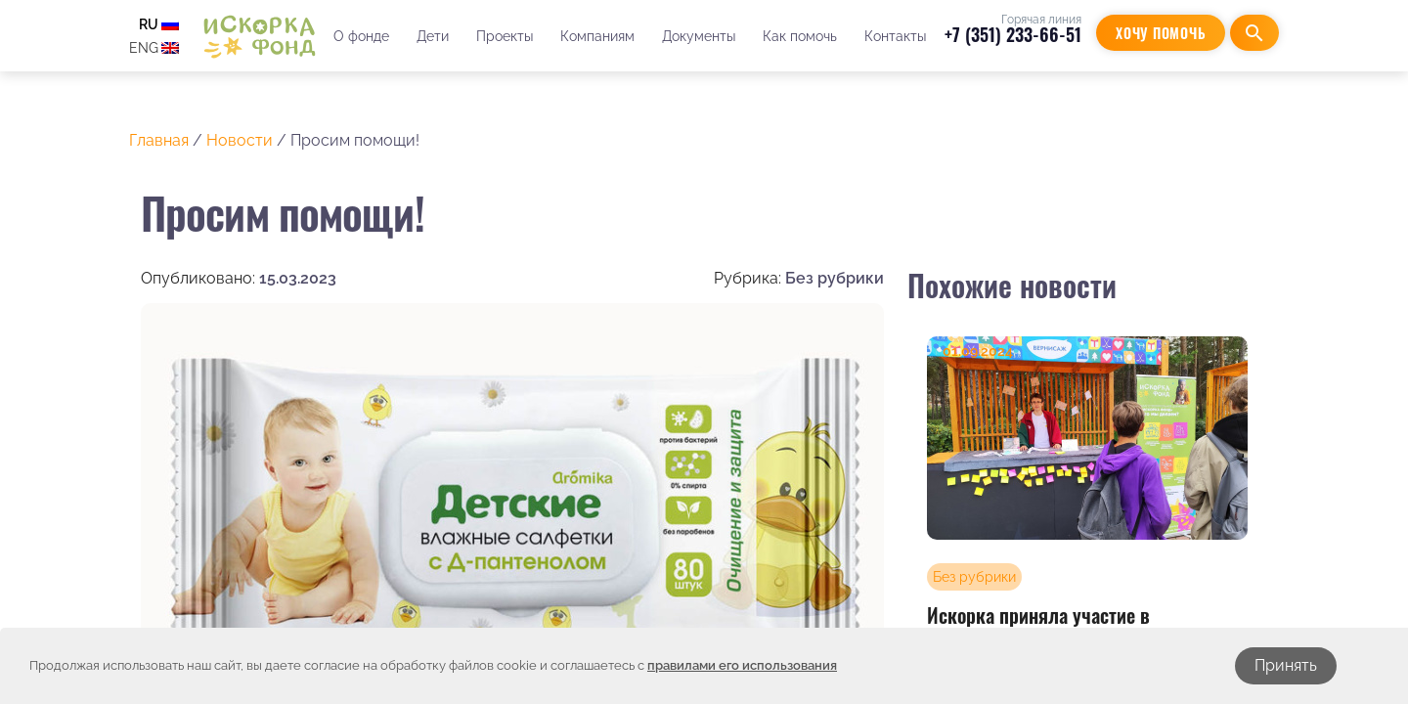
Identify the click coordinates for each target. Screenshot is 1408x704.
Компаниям (597, 36)
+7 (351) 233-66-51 (1013, 34)
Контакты (895, 36)
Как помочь (800, 36)
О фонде (361, 36)
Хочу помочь (1161, 32)
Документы (698, 36)
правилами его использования (742, 665)
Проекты (504, 36)
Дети (433, 36)
